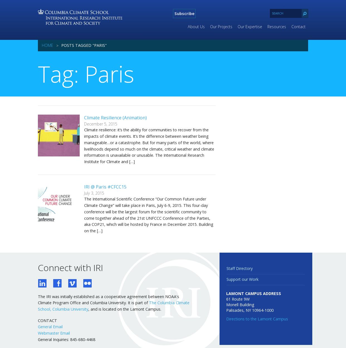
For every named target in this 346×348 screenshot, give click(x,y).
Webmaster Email (54, 333)
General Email (50, 326)
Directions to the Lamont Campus (257, 319)
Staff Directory (239, 268)
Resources (276, 26)
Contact (298, 26)
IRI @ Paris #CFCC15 (105, 187)
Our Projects (221, 26)
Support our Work (242, 279)
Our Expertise (250, 26)
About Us (196, 26)
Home (47, 45)
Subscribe (184, 13)
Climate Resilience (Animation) (115, 118)
